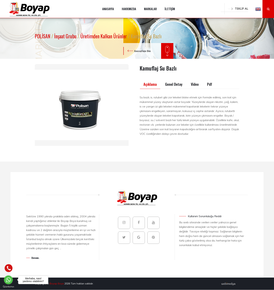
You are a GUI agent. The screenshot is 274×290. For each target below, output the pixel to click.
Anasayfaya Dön (142, 51)
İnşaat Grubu (66, 36)
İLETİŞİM (170, 9)
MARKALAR (150, 9)
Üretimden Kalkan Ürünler (104, 36)
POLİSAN (43, 36)
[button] (258, 9)
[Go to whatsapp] (8, 279)
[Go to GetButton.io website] (8, 286)
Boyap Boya (57, 283)
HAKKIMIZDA (129, 9)
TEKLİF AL (238, 8)
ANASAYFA (108, 9)
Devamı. (35, 258)
